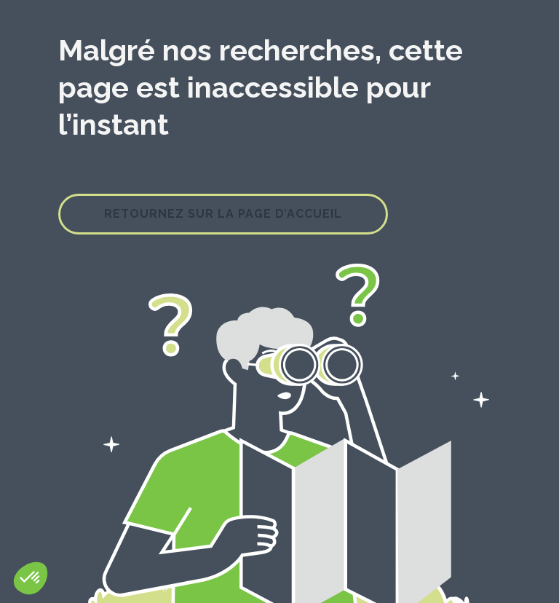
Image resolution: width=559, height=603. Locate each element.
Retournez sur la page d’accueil (223, 214)
